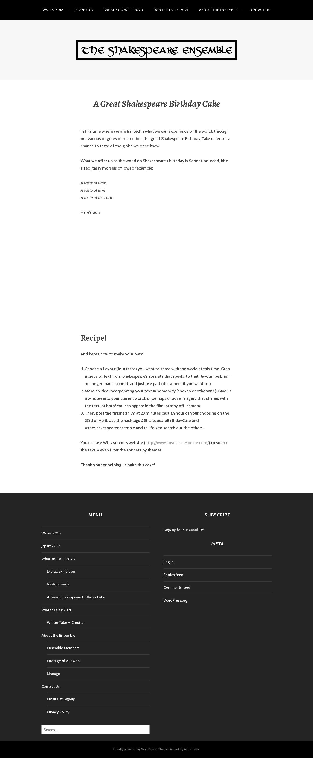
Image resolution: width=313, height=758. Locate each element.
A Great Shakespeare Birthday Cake (76, 597)
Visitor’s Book (58, 584)
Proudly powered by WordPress (134, 749)
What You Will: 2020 (124, 10)
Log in (169, 562)
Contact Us (259, 10)
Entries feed (173, 575)
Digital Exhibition (61, 571)
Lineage (53, 673)
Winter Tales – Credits (65, 622)
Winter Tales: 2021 (171, 10)
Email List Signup (61, 699)
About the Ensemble (218, 10)
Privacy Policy (58, 712)
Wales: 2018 (53, 10)
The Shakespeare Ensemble (156, 50)
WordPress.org (175, 600)
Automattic (192, 749)
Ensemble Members (63, 648)
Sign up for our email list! (184, 530)
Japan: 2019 (84, 10)
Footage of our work (64, 661)
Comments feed (177, 587)
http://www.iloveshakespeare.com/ (177, 442)
